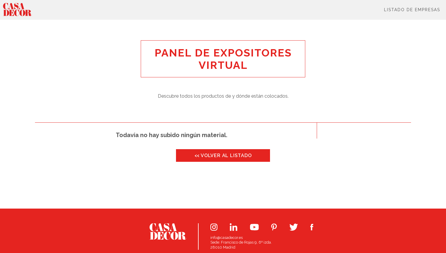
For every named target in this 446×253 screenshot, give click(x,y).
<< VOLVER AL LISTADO (223, 155)
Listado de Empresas (412, 9)
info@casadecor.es (226, 237)
